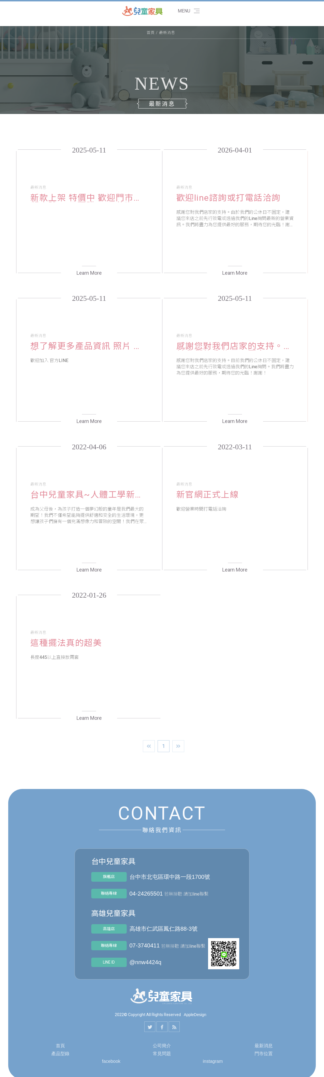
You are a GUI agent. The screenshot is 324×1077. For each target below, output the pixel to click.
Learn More (89, 273)
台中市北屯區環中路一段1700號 (170, 877)
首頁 (150, 32)
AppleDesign (195, 1014)
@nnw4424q (146, 962)
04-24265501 (146, 893)
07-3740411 (145, 945)
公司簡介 (162, 1045)
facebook (111, 1061)
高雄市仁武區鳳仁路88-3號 (164, 929)
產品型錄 (60, 1053)
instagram (213, 1061)
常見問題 (162, 1053)
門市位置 (264, 1053)
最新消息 (264, 1045)
